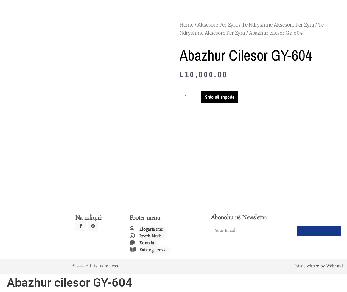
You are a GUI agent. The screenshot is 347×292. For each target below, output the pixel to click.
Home (186, 25)
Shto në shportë (219, 97)
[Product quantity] (188, 97)
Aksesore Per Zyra (217, 25)
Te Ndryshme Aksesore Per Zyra (278, 25)
